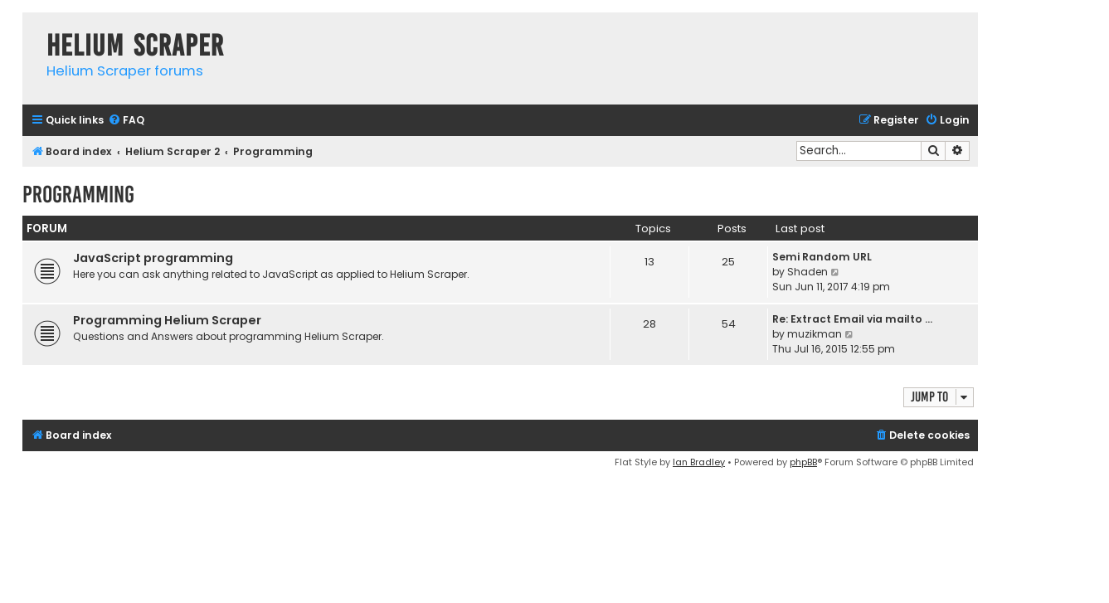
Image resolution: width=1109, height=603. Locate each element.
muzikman (814, 334)
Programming (78, 194)
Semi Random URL (822, 257)
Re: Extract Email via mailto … (852, 319)
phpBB (803, 462)
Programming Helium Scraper (167, 320)
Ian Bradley (699, 462)
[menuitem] (126, 120)
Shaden (807, 272)
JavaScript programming (153, 258)
